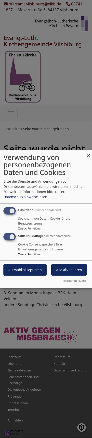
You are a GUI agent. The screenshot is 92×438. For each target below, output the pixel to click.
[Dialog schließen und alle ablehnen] (88, 153)
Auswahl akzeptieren (25, 269)
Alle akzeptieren (69, 269)
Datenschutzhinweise (20, 196)
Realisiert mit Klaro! (74, 280)
